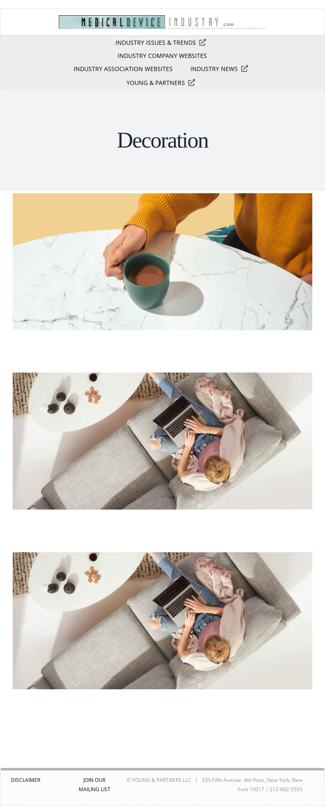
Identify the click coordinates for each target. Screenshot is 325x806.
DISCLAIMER (25, 780)
